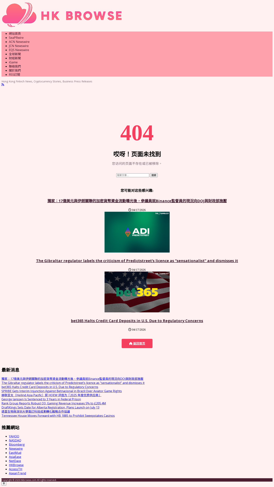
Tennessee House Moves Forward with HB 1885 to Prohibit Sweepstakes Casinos (58, 416)
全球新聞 (15, 54)
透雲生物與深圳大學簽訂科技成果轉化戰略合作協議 (35, 411)
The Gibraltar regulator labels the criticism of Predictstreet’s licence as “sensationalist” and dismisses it (137, 260)
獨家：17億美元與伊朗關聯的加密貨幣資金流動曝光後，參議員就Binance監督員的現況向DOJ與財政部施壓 (137, 200)
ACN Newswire (19, 42)
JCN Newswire (19, 46)
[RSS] (2, 84)
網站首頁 (15, 33)
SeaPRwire (16, 38)
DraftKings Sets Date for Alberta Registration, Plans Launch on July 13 (50, 407)
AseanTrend (17, 473)
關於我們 (15, 70)
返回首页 (137, 343)
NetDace (15, 461)
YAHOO (14, 436)
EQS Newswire (19, 50)
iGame (13, 62)
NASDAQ (15, 440)
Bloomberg (17, 444)
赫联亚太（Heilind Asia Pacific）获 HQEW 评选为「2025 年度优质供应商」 (51, 395)
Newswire (16, 449)
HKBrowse (16, 465)
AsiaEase (15, 457)
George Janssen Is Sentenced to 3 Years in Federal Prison (41, 399)
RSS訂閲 (14, 75)
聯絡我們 (15, 66)
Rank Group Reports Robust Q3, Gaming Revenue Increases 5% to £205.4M (53, 403)
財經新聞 (15, 58)
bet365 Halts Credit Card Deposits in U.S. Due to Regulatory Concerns (137, 320)
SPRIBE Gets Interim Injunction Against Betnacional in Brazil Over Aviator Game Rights (61, 391)
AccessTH (15, 469)
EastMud (15, 453)
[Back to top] (3, 484)
